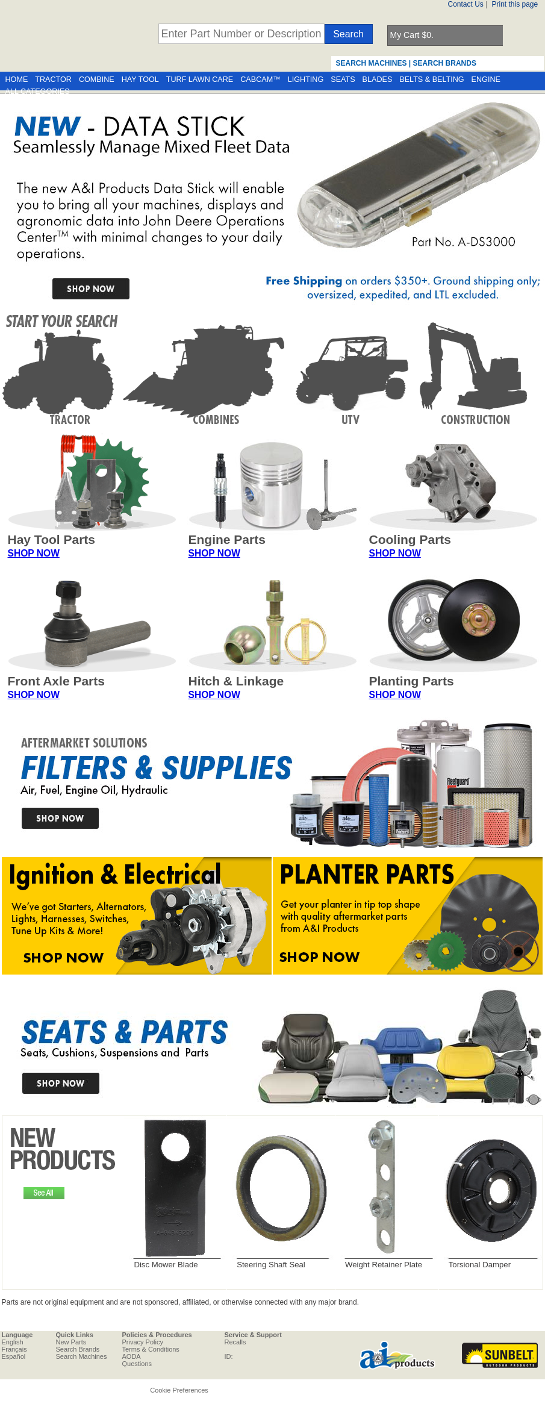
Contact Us (466, 4)
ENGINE (486, 79)
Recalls (235, 1342)
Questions (137, 1363)
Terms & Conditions (150, 1349)
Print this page (515, 4)
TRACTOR (53, 79)
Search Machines (81, 1356)
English (12, 1342)
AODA (131, 1356)
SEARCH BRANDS (444, 63)
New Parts (71, 1342)
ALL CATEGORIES (37, 91)
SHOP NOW (34, 553)
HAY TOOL (140, 79)
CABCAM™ (260, 79)
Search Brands (78, 1349)
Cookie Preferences (179, 1390)
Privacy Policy (142, 1342)
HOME (16, 79)
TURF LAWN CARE (199, 79)
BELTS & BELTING (431, 79)
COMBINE (96, 79)
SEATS (343, 79)
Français (14, 1349)
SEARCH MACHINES (371, 63)
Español (14, 1356)
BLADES (378, 79)
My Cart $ (412, 35)
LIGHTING (305, 79)
